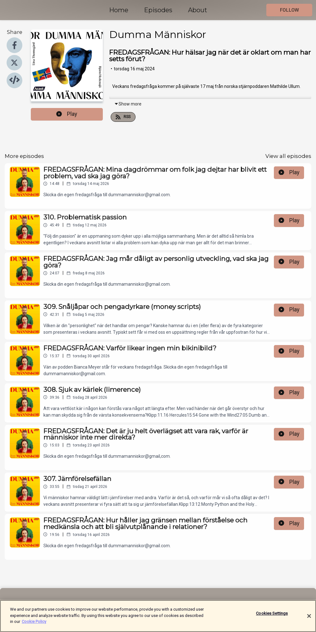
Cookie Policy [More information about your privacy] (34, 625)
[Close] (309, 620)
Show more (127, 103)
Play (66, 114)
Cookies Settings (272, 617)
